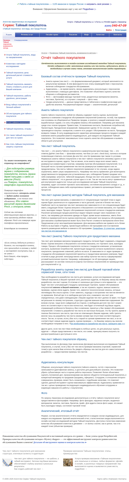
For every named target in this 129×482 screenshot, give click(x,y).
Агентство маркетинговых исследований (20, 22)
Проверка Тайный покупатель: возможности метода (8, 44)
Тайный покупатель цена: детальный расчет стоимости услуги (19, 75)
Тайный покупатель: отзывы (18, 129)
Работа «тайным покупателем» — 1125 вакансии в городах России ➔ (53, 4)
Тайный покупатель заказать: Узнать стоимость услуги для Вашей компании (19, 86)
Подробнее (89, 9)
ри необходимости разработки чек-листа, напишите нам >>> (98, 323)
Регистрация (120, 30)
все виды (26, 29)
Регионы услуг (27, 34)
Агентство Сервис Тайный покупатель (30, 479)
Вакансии (73, 34)
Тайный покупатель (12, 29)
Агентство (100, 34)
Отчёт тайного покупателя (18, 122)
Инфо (86, 34)
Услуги (9, 34)
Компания (113, 479)
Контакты (117, 34)
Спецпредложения (20, 40)
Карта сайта (102, 479)
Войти (109, 30)
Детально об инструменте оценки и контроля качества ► (60, 442)
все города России (38, 29)
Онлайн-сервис (52, 34)
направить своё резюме (99, 4)
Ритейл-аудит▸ (110, 22)
